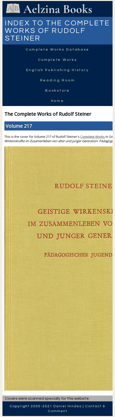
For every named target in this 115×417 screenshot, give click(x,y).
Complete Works (57, 60)
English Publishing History (57, 70)
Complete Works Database (57, 49)
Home (57, 101)
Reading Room (57, 80)
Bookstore (57, 90)
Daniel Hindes (67, 406)
